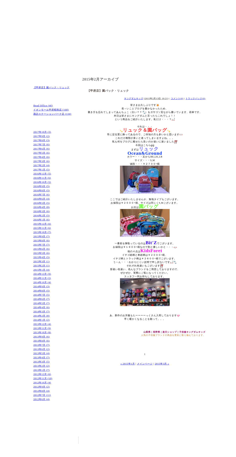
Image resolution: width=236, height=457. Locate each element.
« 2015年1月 (128, 363)
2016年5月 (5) (41, 203)
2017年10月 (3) (42, 132)
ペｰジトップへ (197, 429)
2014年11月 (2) (42, 278)
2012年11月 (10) (42, 378)
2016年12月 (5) (42, 173)
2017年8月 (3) (41, 140)
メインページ (145, 363)
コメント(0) (177, 98)
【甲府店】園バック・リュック (51, 87)
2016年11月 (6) (42, 178)
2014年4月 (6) (41, 307)
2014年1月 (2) (41, 320)
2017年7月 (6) (41, 144)
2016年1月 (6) (41, 219)
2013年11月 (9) (42, 328)
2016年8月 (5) (41, 190)
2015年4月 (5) (41, 257)
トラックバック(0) (195, 98)
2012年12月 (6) (42, 374)
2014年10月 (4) (42, 282)
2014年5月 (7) (41, 303)
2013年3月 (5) (41, 361)
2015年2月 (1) (41, 265)
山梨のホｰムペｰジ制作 (159, 454)
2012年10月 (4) (42, 382)
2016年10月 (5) (42, 182)
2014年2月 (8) (41, 315)
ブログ (189, 68)
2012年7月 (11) (42, 395)
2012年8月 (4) (41, 391)
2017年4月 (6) (41, 157)
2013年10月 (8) (42, 332)
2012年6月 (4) (41, 399)
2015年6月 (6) (41, 249)
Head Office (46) (43, 105)
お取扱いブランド (118, 68)
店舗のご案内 (82, 68)
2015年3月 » (162, 363)
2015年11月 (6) (42, 228)
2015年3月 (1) (41, 261)
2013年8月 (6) (41, 340)
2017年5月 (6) (41, 153)
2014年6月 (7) (41, 299)
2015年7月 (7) (41, 244)
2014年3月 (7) (41, 311)
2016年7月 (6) (41, 194)
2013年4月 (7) (41, 357)
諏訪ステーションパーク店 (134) (52, 114)
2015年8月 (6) (41, 240)
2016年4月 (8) (41, 207)
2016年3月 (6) (41, 211)
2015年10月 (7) (42, 232)
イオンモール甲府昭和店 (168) (51, 109)
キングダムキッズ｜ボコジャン (59, 10)
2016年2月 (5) (41, 215)
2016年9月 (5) (41, 186)
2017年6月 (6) (41, 148)
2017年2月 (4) (41, 165)
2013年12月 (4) (42, 324)
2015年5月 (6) (41, 253)
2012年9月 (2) (41, 386)
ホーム (46, 68)
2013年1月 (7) (41, 370)
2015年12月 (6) (42, 224)
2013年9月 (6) (41, 336)
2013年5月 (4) (41, 353)
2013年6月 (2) (41, 349)
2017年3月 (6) (41, 161)
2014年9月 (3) (41, 286)
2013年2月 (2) (41, 366)
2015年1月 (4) (41, 269)
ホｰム (154, 439)
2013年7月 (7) (41, 345)
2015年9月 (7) (41, 236)
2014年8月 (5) (41, 290)
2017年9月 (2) (41, 136)
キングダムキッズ (133, 98)
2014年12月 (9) (42, 274)
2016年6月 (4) (41, 198)
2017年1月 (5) (41, 169)
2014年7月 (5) (41, 295)
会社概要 (154, 68)
